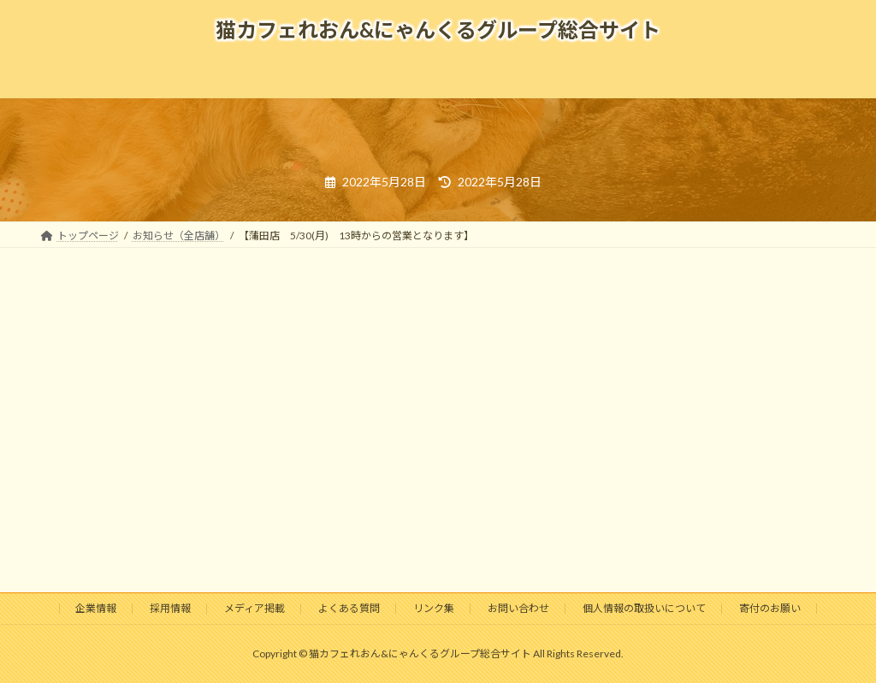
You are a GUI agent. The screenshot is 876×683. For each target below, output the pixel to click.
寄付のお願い (770, 608)
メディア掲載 (254, 608)
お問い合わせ (518, 608)
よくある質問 (349, 608)
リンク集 (433, 608)
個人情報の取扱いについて (644, 608)
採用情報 (170, 608)
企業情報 (95, 608)
